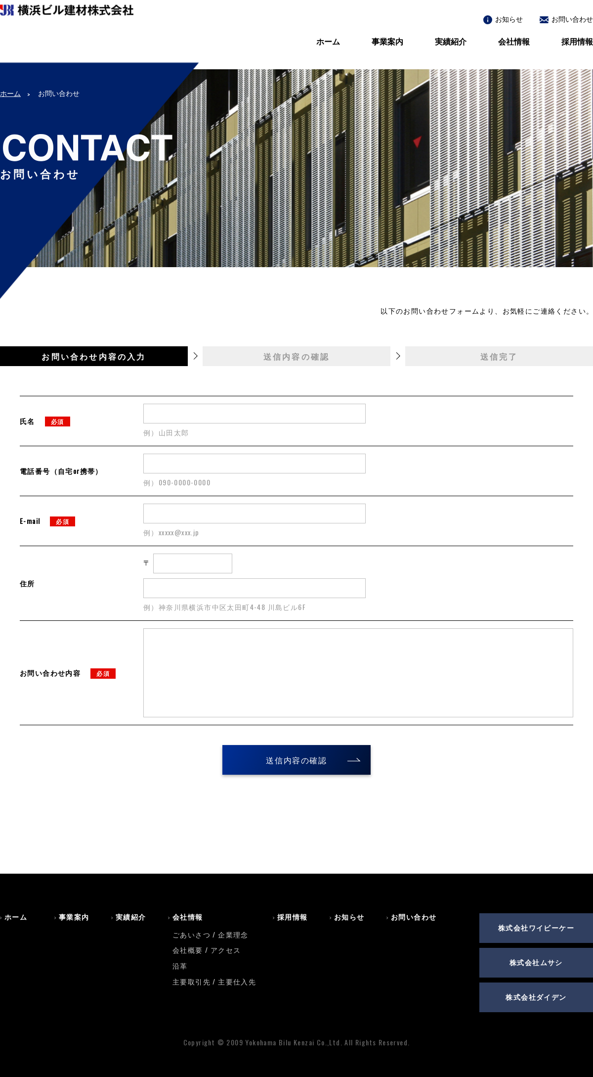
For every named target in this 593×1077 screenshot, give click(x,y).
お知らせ (503, 18)
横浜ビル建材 (66, 40)
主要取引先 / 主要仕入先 (214, 981)
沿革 (180, 965)
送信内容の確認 (296, 760)
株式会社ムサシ (536, 962)
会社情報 (514, 41)
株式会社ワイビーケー (536, 927)
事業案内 (387, 41)
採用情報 (577, 41)
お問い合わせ (566, 18)
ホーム (328, 41)
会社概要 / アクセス (206, 949)
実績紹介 (450, 41)
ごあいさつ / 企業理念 (210, 934)
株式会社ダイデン (536, 996)
